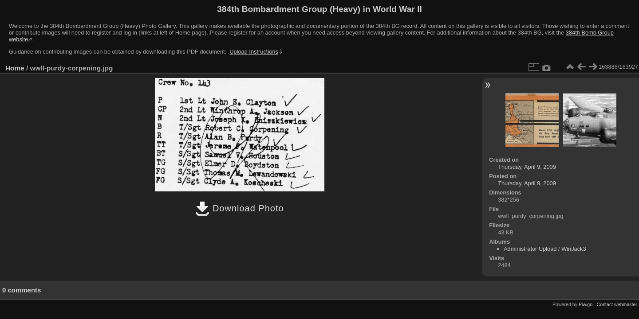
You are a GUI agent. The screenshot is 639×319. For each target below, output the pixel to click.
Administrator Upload (530, 248)
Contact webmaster (617, 304)
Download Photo (239, 208)
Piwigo (585, 304)
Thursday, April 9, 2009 (527, 166)
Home (14, 68)
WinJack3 (573, 248)
